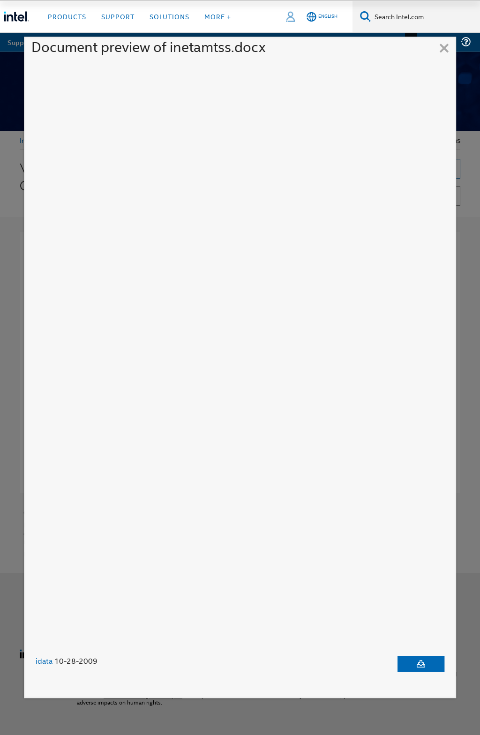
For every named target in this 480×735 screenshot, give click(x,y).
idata (44, 661)
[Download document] (421, 664)
